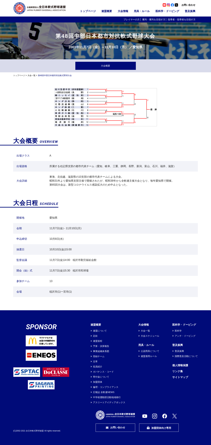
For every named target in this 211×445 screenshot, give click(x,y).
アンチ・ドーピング (185, 336)
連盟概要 (106, 11)
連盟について (100, 330)
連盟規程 (97, 341)
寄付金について (101, 376)
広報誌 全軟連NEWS (103, 392)
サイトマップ (180, 377)
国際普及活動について (186, 356)
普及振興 (190, 11)
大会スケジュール (150, 336)
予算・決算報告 (101, 346)
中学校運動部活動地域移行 (107, 397)
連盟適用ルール (149, 356)
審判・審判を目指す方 (153, 19)
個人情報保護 (180, 365)
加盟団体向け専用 (159, 427)
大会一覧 (31, 75)
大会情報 (123, 11)
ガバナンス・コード (103, 371)
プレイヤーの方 (131, 19)
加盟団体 (97, 382)
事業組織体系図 (101, 351)
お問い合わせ (188, 5)
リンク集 (177, 371)
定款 (95, 336)
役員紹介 (97, 366)
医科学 (178, 330)
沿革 (95, 361)
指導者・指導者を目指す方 (182, 19)
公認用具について (150, 351)
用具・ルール (142, 11)
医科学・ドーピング (167, 11)
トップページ (88, 11)
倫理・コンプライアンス (105, 387)
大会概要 (105, 65)
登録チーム (99, 356)
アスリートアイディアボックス (109, 402)
